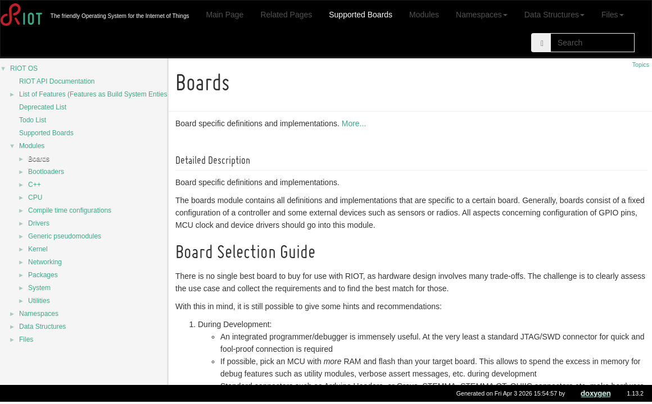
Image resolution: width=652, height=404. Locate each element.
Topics (640, 64)
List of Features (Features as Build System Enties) (94, 94)
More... (355, 123)
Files (612, 14)
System (39, 288)
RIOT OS (24, 68)
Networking (45, 262)
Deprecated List (42, 107)
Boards (38, 159)
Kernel (38, 249)
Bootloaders (46, 172)
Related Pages (286, 14)
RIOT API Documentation (57, 81)
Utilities (39, 301)
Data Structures (554, 14)
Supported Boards (360, 14)
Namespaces (482, 14)
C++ (34, 185)
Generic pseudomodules (64, 236)
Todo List (32, 120)
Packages (43, 275)
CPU (35, 197)
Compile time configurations (69, 210)
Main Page (224, 14)
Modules (424, 14)
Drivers (38, 223)
